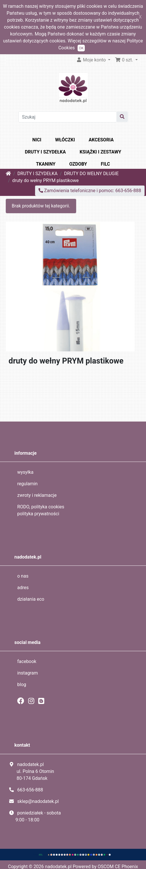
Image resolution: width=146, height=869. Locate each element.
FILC (105, 164)
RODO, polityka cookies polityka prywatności (40, 510)
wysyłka (25, 472)
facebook (26, 661)
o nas (22, 576)
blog (21, 684)
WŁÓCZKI (65, 140)
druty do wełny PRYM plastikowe (45, 180)
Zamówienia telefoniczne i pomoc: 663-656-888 (90, 190)
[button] (126, 60)
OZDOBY (78, 164)
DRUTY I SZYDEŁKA (45, 152)
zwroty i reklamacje (37, 495)
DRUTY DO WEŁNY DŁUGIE (91, 173)
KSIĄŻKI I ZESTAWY (100, 152)
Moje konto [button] (91, 60)
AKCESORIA (101, 140)
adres (23, 587)
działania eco (30, 599)
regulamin (27, 483)
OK (81, 48)
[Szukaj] (67, 116)
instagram (27, 673)
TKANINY (45, 164)
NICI (36, 140)
